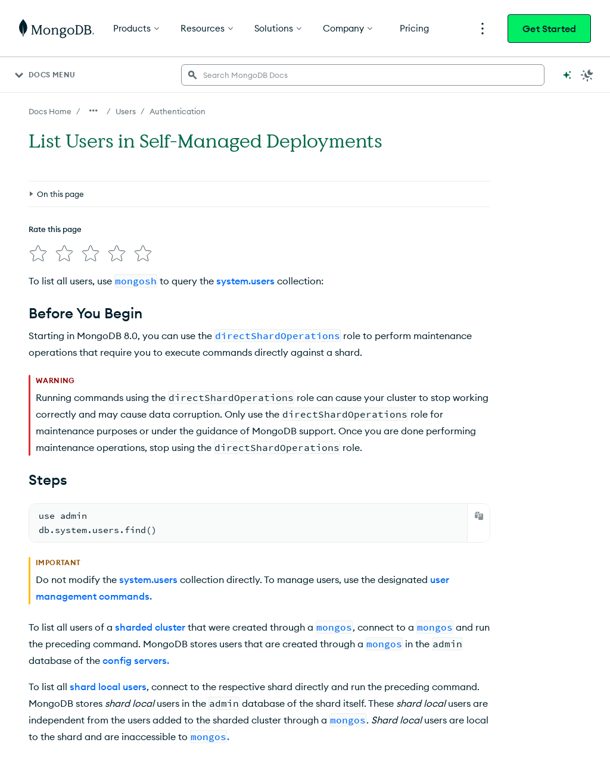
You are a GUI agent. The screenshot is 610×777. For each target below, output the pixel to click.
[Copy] (479, 515)
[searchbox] (362, 75)
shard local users (108, 687)
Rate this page (55, 229)
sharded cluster (150, 627)
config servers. (135, 660)
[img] (38, 253)
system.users (245, 281)
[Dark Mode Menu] (587, 75)
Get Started (549, 29)
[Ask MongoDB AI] (567, 75)
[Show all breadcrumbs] (93, 110)
